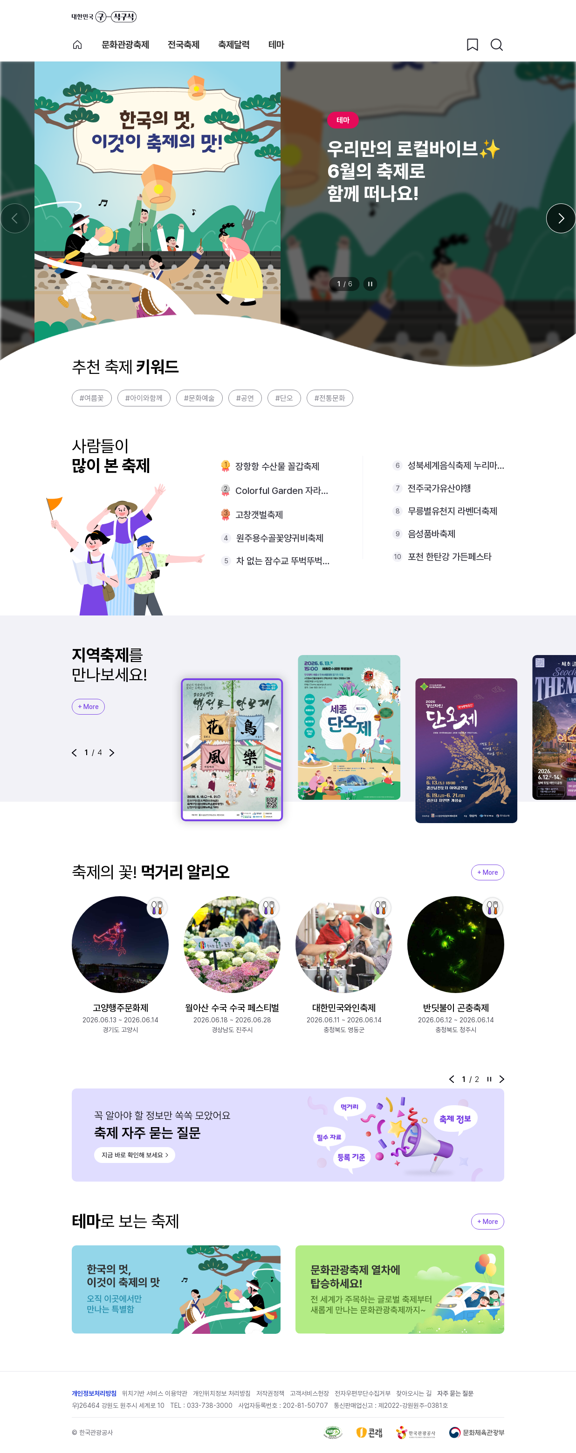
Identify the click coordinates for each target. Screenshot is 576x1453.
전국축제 (183, 44)
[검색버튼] (496, 44)
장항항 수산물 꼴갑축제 (277, 466)
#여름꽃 (92, 398)
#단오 (284, 398)
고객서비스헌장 (309, 1393)
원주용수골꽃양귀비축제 (279, 538)
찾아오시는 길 (414, 1393)
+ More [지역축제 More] (88, 706)
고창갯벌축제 (259, 514)
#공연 (245, 398)
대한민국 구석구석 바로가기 (104, 16)
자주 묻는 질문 (455, 1393)
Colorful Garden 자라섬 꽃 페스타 (284, 490)
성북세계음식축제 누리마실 (456, 465)
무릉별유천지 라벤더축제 (452, 511)
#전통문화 (330, 398)
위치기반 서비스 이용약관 (154, 1393)
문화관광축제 (125, 44)
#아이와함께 (144, 398)
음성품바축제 (431, 534)
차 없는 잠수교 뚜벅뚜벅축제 (284, 561)
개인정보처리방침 (94, 1393)
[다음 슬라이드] (561, 218)
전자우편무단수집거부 (363, 1393)
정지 (370, 284)
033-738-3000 (210, 1405)
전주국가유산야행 (439, 488)
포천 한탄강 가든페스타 (450, 556)
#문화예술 (199, 398)
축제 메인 (77, 44)
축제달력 (234, 44)
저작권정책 (270, 1393)
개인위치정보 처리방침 (222, 1393)
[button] (74, 753)
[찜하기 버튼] (472, 44)
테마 (276, 44)
